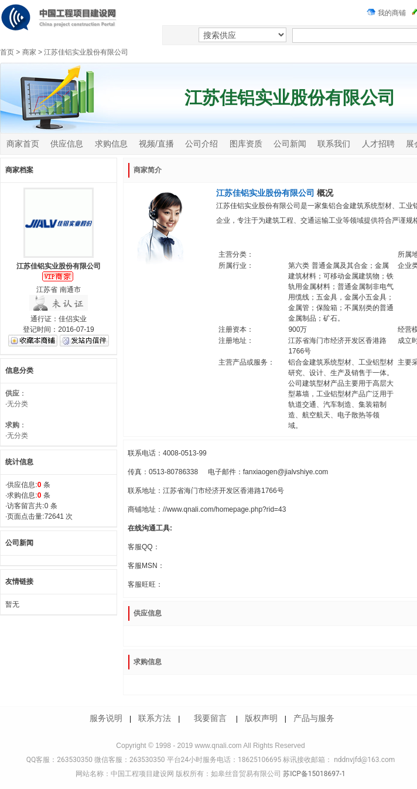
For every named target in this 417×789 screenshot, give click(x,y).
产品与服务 (313, 718)
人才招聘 (378, 143)
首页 (7, 52)
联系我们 (333, 143)
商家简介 (148, 170)
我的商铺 (386, 13)
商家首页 (22, 143)
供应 (12, 393)
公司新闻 (290, 143)
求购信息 (111, 143)
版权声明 (261, 718)
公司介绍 (201, 143)
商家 (29, 52)
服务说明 (106, 718)
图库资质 (246, 143)
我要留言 (210, 718)
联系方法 (154, 718)
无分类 (17, 404)
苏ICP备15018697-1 (313, 774)
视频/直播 (156, 143)
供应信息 (66, 143)
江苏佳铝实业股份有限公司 (86, 52)
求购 (12, 425)
